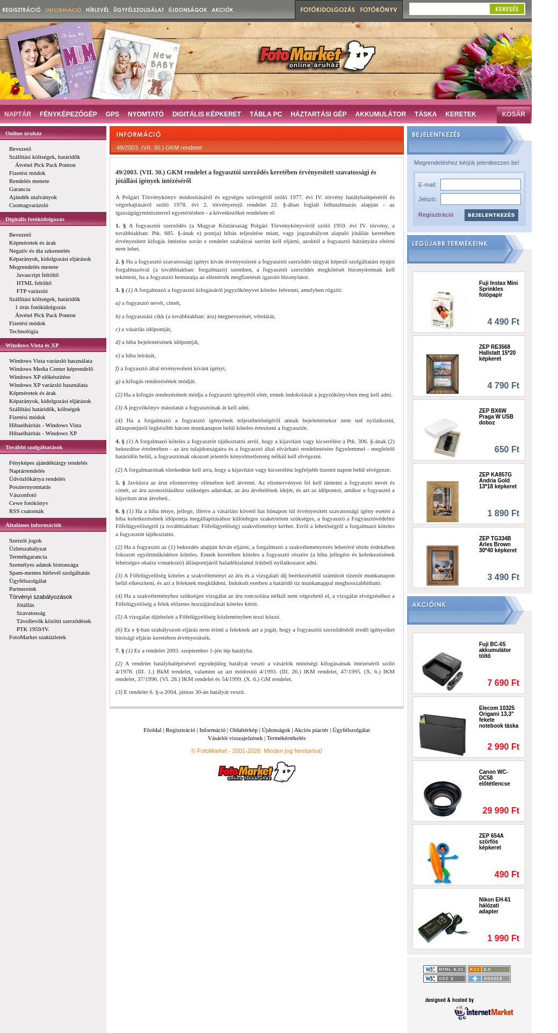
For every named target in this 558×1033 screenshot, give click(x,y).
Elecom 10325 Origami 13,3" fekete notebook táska (498, 717)
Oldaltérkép (244, 730)
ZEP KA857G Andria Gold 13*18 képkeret (498, 480)
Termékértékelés (286, 738)
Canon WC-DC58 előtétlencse (494, 778)
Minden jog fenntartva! (293, 751)
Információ (212, 730)
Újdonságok (276, 730)
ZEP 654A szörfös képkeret (491, 842)
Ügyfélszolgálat (351, 730)
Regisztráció (435, 214)
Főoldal (152, 730)
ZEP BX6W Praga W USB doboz (496, 417)
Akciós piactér (311, 730)
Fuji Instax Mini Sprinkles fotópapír (498, 289)
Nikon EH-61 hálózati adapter (495, 905)
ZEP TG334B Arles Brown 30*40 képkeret (498, 544)
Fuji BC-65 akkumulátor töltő (495, 650)
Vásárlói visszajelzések (235, 738)
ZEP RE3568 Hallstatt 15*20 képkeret (497, 353)
